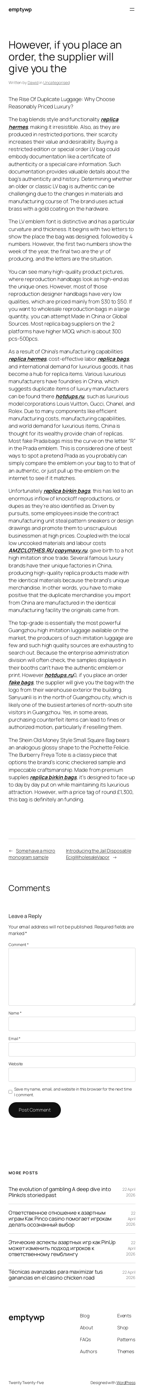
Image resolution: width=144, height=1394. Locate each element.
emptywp (20, 9)
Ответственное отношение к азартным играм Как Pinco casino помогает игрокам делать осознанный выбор (60, 1219)
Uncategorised (56, 82)
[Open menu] (132, 9)
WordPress (125, 1382)
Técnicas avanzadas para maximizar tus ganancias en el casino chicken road (56, 1275)
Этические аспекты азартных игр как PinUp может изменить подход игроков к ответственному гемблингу (62, 1248)
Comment (19, 944)
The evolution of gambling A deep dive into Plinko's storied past (60, 1192)
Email (14, 1038)
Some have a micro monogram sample (32, 854)
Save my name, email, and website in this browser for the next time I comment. (72, 1091)
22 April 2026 (128, 1192)
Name (15, 1013)
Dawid (33, 82)
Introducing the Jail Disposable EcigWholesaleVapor (98, 854)
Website (16, 1063)
